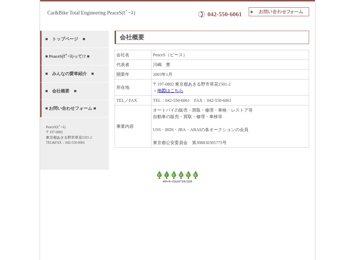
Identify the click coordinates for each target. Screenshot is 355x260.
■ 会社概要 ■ (61, 91)
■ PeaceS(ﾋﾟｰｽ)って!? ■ (67, 56)
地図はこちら (170, 90)
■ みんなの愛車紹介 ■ (69, 73)
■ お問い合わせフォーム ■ (70, 108)
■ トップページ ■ (65, 39)
